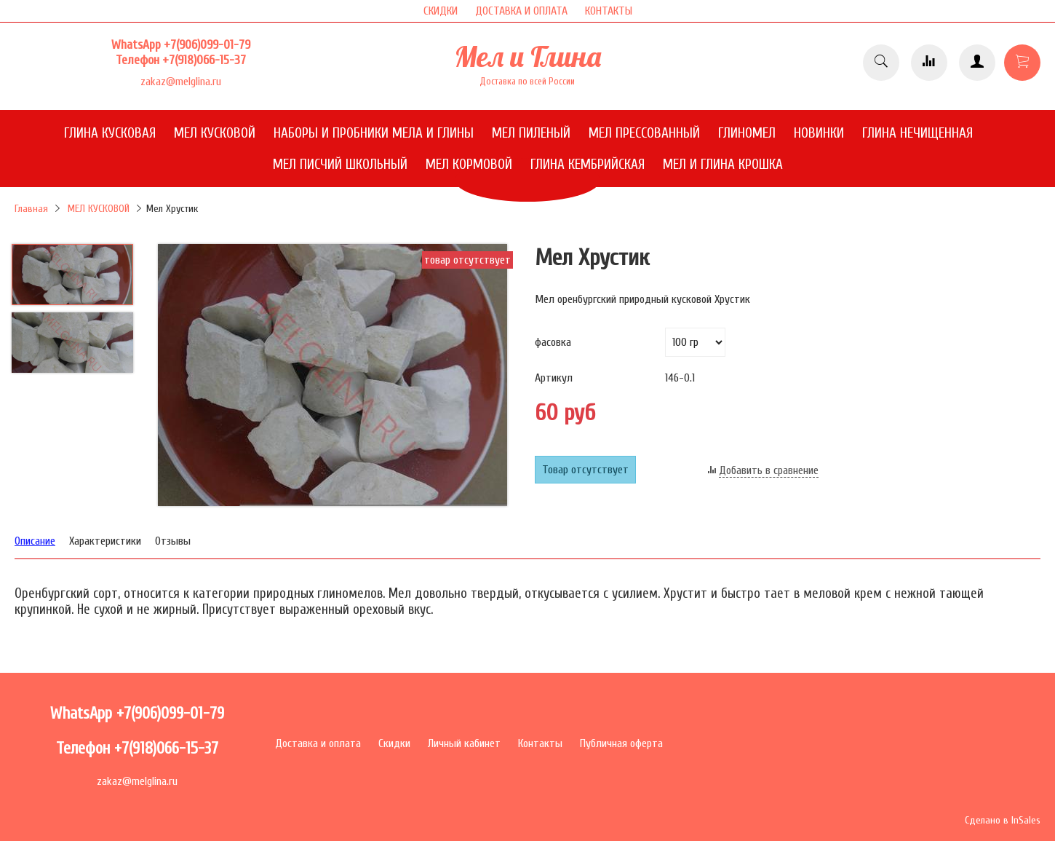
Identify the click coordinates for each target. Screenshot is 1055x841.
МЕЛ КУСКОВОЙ (99, 208)
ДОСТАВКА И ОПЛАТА (521, 10)
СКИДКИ (440, 10)
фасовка (553, 342)
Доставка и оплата (318, 743)
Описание (35, 541)
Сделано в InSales (1002, 820)
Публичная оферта (621, 743)
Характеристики (105, 541)
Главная (31, 208)
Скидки (394, 743)
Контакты (540, 743)
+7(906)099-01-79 (207, 44)
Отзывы (173, 541)
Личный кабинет (464, 743)
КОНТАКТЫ (608, 10)
